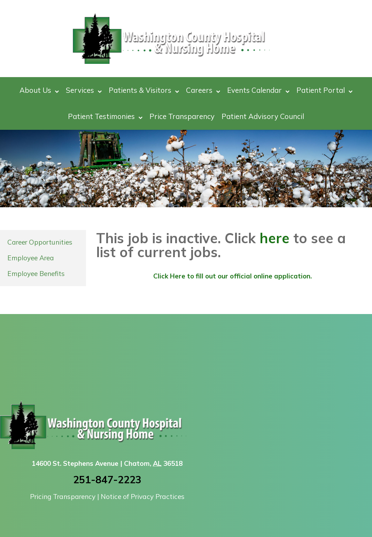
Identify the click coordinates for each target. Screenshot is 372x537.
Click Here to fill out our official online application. (232, 276)
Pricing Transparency (62, 496)
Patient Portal (324, 90)
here (274, 238)
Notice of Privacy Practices (143, 496)
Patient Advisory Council (263, 116)
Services (84, 90)
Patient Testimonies (105, 116)
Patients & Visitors (144, 90)
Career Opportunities (39, 242)
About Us (39, 90)
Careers (203, 90)
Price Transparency (182, 116)
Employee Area (30, 258)
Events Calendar (258, 90)
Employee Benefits (36, 273)
